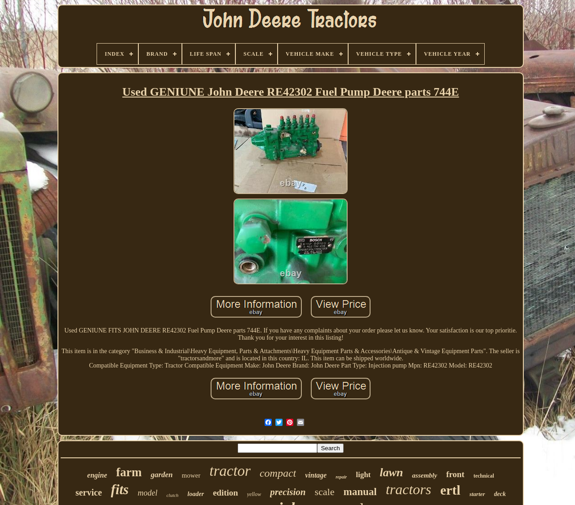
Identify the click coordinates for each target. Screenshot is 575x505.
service (88, 492)
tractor (230, 471)
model (147, 492)
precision (287, 492)
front (455, 474)
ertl (450, 490)
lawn (391, 472)
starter (477, 494)
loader (195, 494)
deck (500, 494)
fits (120, 489)
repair (341, 476)
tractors (408, 489)
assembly (424, 475)
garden (161, 474)
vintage (316, 475)
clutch (172, 495)
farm (129, 472)
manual (359, 491)
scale (325, 491)
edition (225, 492)
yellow (254, 494)
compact (278, 473)
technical (483, 476)
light (363, 474)
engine (97, 475)
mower (191, 475)
